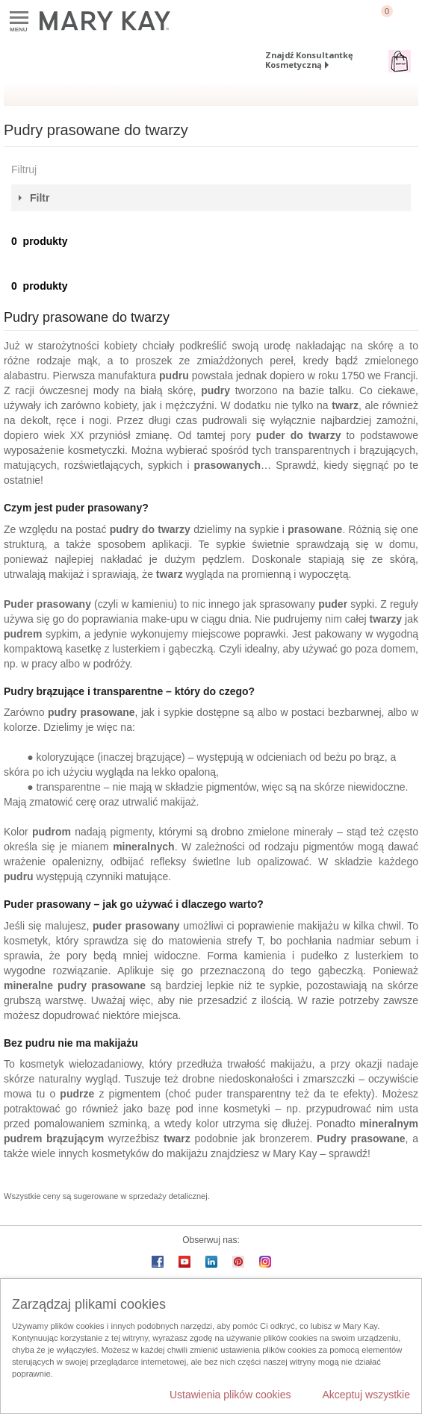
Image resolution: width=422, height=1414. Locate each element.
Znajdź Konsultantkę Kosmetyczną (309, 59)
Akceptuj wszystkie (366, 1395)
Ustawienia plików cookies (230, 1395)
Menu (19, 18)
